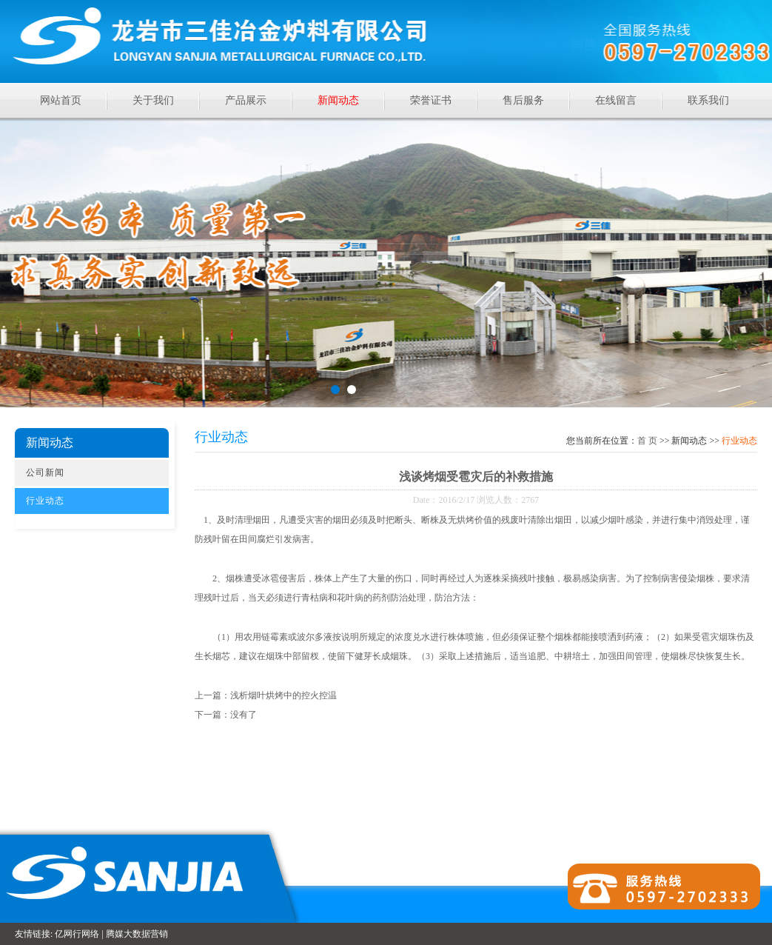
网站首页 (60, 100)
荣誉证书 (431, 100)
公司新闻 (45, 472)
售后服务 (523, 100)
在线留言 (616, 100)
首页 (647, 440)
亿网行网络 (77, 934)
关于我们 (153, 100)
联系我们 (708, 100)
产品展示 (245, 100)
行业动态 (45, 500)
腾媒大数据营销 (137, 934)
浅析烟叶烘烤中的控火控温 (283, 695)
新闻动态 (338, 100)
